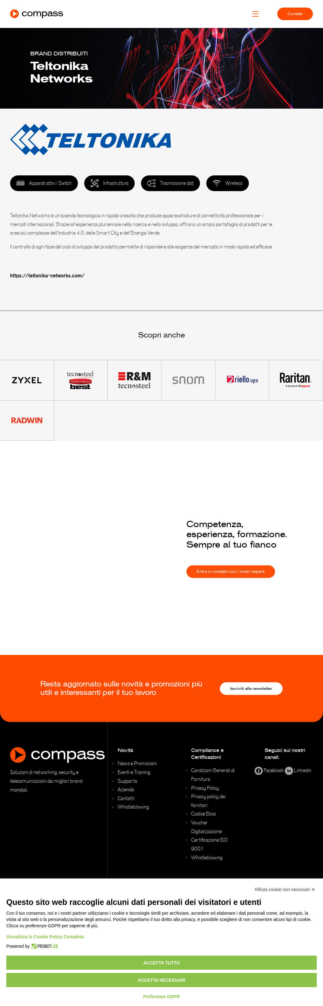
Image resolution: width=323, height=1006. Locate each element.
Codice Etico (203, 813)
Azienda (126, 789)
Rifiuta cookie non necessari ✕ (285, 889)
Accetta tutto (161, 962)
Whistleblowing (133, 806)
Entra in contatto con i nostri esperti (231, 579)
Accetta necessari (161, 980)
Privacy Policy (205, 787)
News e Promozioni (137, 763)
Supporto (127, 780)
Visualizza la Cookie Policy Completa (45, 936)
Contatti (295, 14)
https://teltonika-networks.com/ (47, 275)
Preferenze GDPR (161, 996)
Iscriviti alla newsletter (251, 689)
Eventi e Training (134, 772)
